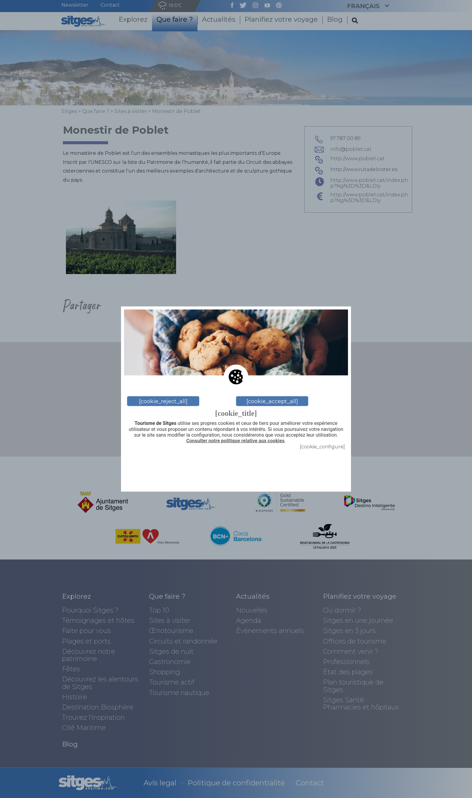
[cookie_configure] (322, 447)
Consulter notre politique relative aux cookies (235, 440)
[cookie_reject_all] (163, 401)
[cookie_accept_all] (272, 401)
